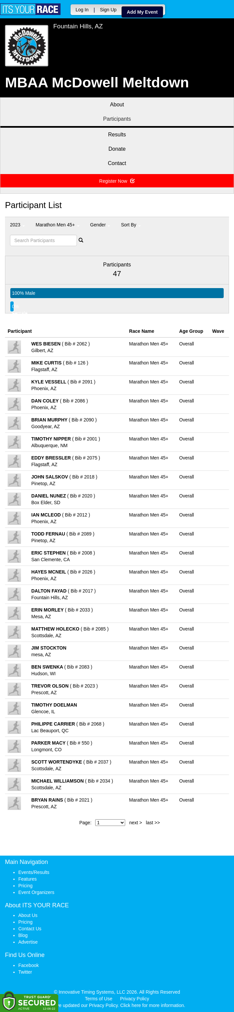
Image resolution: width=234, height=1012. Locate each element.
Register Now (117, 181)
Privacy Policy (134, 998)
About (117, 104)
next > (135, 822)
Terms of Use (98, 998)
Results (117, 134)
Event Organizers (36, 892)
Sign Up (108, 9)
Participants (117, 119)
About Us (28, 915)
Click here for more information (152, 1005)
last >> (153, 822)
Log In (82, 9)
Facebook (28, 965)
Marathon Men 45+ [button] (58, 224)
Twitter (25, 972)
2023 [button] (17, 224)
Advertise (28, 942)
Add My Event (142, 12)
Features (27, 879)
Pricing (25, 885)
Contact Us (29, 928)
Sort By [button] (131, 224)
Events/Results (33, 872)
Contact (117, 163)
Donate (117, 149)
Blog (23, 935)
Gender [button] (100, 224)
